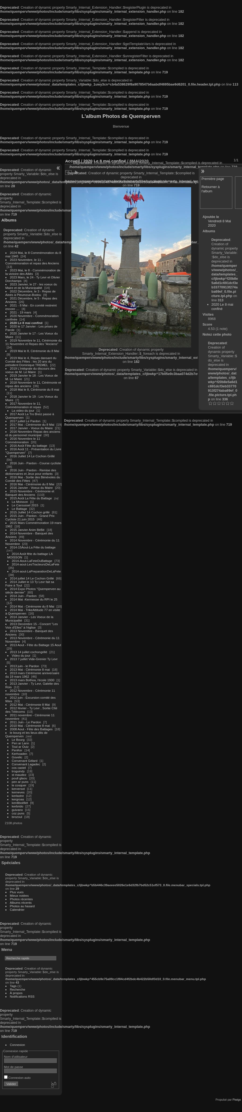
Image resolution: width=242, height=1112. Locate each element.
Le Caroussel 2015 (25, 505)
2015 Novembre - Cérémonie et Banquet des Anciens (29, 492)
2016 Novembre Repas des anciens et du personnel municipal (32, 433)
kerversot (18, 788)
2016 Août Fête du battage (28, 445)
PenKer (17, 750)
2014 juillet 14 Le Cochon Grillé (32, 578)
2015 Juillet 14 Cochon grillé (30, 512)
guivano (17, 809)
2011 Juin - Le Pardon (25, 722)
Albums (8, 220)
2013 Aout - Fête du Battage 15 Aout (35, 645)
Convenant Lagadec (26, 764)
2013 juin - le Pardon (24, 666)
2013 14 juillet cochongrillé (29, 652)
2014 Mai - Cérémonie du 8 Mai (32, 606)
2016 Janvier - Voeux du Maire (31, 487)
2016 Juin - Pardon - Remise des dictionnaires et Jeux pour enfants (30, 471)
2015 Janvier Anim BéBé (27, 529)
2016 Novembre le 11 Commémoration (22, 440)
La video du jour (23, 410)
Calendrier (17, 909)
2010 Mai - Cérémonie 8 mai (30, 725)
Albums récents (21, 902)
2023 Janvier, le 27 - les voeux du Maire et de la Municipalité (31, 285)
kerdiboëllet (20, 802)
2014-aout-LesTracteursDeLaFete (35, 564)
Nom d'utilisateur (15, 1056)
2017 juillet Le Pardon (25, 421)
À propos (16, 993)
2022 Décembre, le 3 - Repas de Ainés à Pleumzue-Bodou (30, 292)
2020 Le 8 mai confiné (26, 323)
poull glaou (19, 778)
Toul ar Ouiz (20, 746)
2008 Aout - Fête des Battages (31, 729)
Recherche (17, 989)
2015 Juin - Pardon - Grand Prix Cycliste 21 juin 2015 (30, 517)
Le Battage (19, 508)
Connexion (17, 1044)
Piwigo (237, 1099)
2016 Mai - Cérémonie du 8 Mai (32, 484)
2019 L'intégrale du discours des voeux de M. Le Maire (30, 370)
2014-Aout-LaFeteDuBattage (32, 560)
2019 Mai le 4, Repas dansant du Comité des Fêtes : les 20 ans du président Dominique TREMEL (30, 361)
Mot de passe (13, 1067)
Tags (13, 986)
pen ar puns (20, 781)
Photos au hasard (22, 906)
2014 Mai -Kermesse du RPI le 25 (34, 599)
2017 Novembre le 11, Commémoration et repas (23, 405)
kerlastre (18, 795)
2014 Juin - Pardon (23, 596)
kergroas (18, 799)
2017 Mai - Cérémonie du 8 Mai (32, 424)
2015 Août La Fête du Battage (31, 498)
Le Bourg (18, 739)
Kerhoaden (19, 753)
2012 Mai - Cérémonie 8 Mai (30, 704)
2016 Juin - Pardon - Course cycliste (35, 463)
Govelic (17, 757)
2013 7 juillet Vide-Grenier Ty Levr (34, 659)
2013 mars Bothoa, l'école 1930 (32, 680)
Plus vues (17, 892)
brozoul (17, 816)
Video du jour (21, 655)
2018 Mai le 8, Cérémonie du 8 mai (34, 389)
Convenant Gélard (25, 760)
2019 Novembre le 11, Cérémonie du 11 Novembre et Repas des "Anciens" (33, 342)
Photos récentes (21, 899)
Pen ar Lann (20, 743)
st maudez (19, 774)
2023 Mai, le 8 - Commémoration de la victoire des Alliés (32, 271)
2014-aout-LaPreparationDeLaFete (36, 571)
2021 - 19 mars (20, 312)
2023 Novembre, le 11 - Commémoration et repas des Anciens (32, 261)
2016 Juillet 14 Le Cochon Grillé (32, 456)
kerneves (18, 792)
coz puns (18, 813)
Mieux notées (19, 895)
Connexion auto (17, 1077)
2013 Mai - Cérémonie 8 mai (30, 669)
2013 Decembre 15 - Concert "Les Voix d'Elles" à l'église (31, 625)
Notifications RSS (22, 996)
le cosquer (19, 785)
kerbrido (17, 806)
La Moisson (20, 501)
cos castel (19, 767)
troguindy (18, 771)
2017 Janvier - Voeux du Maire (31, 428)
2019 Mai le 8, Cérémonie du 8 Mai (34, 351)
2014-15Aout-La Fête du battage (33, 547)
